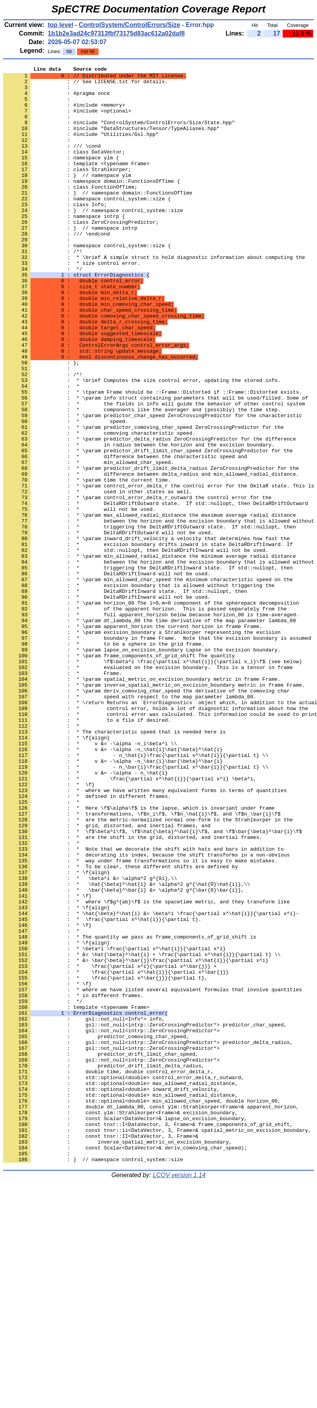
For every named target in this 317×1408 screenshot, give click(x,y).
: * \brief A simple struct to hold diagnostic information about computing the (154, 295)
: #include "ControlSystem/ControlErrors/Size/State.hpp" (119, 133)
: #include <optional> (67, 119)
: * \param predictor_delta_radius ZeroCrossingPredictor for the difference (149, 513)
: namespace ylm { (61, 176)
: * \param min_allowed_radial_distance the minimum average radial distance (149, 654)
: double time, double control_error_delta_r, (108, 1272)
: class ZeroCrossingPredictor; (81, 253)
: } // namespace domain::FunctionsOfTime (97, 218)
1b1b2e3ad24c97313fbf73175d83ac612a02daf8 (116, 33)
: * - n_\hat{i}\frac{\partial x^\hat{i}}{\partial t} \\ (136, 893)
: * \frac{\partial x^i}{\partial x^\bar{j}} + (110, 1146)
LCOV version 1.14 (179, 1394)
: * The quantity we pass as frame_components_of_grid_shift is (129, 1111)
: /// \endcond (56, 267)
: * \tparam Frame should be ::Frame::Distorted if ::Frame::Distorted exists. (152, 457)
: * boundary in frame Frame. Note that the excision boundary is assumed (157, 752)
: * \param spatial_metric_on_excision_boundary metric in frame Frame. (142, 801)
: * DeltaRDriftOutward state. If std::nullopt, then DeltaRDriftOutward (155, 590)
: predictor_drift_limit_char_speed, (100, 1251)
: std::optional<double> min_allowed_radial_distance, (120, 1300)
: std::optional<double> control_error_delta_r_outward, (123, 1279)
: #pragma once (56, 98)
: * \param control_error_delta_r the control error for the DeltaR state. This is (158, 569)
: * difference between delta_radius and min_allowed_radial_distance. (151, 555)
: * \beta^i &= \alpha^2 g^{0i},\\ (90, 1040)
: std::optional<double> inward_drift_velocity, (111, 1293)
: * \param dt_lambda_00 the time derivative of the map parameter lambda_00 (149, 731)
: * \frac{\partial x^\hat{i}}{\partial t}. (102, 1090)
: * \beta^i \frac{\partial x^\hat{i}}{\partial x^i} (114, 1125)
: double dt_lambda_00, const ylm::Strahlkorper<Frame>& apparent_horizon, (151, 1315)
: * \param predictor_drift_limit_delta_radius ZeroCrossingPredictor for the (151, 548)
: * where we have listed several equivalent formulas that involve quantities (152, 1174)
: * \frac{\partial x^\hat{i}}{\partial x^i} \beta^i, (129, 921)
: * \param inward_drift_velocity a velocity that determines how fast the (146, 633)
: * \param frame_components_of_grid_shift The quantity (119, 773)
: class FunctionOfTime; (70, 211)
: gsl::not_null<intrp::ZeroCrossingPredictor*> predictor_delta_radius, (148, 1237)
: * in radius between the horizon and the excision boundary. (138, 520)
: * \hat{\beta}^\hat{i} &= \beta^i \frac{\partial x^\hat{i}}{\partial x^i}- (151, 1083)
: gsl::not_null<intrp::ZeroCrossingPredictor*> (111, 1223)
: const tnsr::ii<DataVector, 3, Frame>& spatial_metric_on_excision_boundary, (157, 1343)
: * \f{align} (56, 872)
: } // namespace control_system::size (93, 239)
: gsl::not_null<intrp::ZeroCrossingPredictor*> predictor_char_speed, (145, 1216)
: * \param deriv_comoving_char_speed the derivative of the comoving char (146, 815)
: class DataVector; (64, 169)
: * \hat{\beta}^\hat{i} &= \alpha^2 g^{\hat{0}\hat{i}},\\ (126, 1047)
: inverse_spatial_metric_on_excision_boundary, (117, 1357)
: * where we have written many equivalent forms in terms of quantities (145, 935)
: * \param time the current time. (87, 562)
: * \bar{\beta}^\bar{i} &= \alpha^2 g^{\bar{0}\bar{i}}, (123, 1054)
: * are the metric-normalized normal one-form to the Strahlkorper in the (148, 970)
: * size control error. (71, 302)
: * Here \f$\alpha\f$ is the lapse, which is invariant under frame (138, 956)
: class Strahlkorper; (67, 190)
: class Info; (55, 232)
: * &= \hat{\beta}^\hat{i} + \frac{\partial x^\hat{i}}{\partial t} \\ (142, 1132)
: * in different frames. (73, 1181)
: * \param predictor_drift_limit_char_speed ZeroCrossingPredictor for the (148, 527)
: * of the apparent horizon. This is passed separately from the (145, 717)
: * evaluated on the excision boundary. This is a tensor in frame (148, 787)
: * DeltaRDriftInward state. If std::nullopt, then (125, 696)
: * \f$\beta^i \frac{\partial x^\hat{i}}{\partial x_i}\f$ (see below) (152, 780)
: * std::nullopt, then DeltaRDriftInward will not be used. (136, 647)
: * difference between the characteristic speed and (125, 534)
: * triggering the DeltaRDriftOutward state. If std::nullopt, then (149, 619)
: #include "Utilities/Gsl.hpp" (81, 148)
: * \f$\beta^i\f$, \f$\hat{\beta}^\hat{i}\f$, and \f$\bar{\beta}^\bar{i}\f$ (152, 984)
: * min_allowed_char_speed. (88, 541)
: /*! (42, 288)
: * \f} (49, 928)
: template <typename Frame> (76, 183)
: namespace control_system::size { (87, 225)
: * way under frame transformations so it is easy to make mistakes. (140, 1019)
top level (60, 24)
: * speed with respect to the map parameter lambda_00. (129, 822)
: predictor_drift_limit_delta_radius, (103, 1265)
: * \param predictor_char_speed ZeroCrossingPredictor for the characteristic (152, 485)
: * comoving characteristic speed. (99, 506)
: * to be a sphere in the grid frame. (103, 759)
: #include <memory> (64, 112)
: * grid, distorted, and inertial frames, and (106, 977)
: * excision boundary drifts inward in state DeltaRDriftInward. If (148, 640)
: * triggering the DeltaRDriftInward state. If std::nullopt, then (148, 668)
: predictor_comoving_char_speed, (96, 1230)
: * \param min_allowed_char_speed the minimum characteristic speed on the (148, 682)
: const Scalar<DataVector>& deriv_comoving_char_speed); (125, 1364)
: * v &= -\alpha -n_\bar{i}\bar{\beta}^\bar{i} (113, 900)
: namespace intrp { (64, 246)
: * (41, 450)
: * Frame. (62, 794)
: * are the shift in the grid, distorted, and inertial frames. (132, 991)
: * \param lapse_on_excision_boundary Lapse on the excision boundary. (142, 766)
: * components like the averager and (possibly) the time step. (142, 478)
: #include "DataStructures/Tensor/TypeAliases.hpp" (111, 141)
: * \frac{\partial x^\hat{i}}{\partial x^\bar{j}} (116, 1153)
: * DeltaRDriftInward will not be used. (106, 675)
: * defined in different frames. (87, 942)
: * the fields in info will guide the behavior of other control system (154, 471)
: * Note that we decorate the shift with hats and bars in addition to (143, 1005)
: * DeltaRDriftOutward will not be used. (108, 626)
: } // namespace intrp (70, 260)
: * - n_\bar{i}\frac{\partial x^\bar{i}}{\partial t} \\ (136, 907)
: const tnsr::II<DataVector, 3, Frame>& (100, 1350)
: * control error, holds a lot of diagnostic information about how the (155, 837)
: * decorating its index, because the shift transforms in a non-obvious (146, 1012)
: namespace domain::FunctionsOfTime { (91, 204)
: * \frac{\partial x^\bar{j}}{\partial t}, (105, 1160)
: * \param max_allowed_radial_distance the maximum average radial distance (149, 605)
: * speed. (65, 492)
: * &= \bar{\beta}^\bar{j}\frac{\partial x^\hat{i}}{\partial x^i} (136, 1139)
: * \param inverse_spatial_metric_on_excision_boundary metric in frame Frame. (154, 808)
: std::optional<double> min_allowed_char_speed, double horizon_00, (142, 1308)
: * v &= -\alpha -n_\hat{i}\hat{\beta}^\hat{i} (113, 886)
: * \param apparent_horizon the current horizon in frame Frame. (132, 738)
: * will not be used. (79, 597)
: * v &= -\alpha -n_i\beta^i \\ (90, 879)
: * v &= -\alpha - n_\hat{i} (85, 914)
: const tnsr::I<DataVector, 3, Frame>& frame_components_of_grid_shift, (148, 1336)
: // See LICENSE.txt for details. (85, 84)
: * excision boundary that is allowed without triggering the (138, 689)
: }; (41, 422)
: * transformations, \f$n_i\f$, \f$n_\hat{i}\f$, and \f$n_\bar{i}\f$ (142, 963)
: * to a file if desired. (87, 851)
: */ (42, 309)
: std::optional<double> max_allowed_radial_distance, (120, 1286)
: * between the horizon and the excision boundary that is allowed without (158, 612)
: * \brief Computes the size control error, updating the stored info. (142, 443)
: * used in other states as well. (97, 576)
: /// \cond (52, 162)
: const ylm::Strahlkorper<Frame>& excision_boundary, (120, 1322)
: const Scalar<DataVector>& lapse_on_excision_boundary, (125, 1329)
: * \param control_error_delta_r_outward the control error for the (137, 583)
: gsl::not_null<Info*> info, (84, 1209)
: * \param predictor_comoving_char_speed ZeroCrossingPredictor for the (143, 499)
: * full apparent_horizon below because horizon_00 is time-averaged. (151, 724)
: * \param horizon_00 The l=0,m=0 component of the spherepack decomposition (151, 710)
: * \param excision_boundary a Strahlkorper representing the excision (142, 745)
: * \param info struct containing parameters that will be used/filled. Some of (155, 464)
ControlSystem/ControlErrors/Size (129, 24)
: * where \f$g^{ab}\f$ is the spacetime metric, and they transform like (146, 1069)
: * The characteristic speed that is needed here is (114, 865)
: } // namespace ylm (67, 197)
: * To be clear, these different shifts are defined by (120, 1026)
